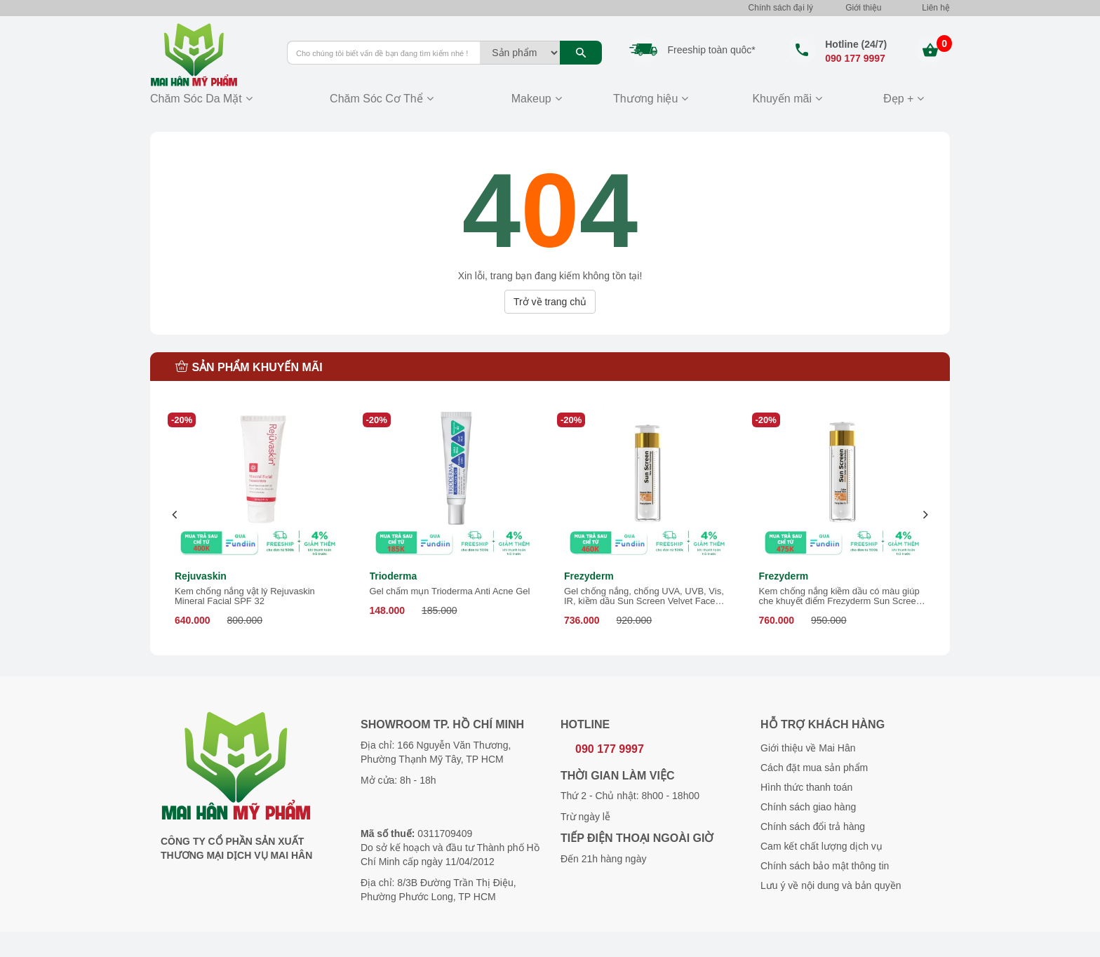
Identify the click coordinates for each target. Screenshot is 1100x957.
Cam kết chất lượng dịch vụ (821, 846)
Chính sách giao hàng (808, 806)
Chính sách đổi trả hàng (812, 826)
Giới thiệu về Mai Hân (807, 748)
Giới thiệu (863, 8)
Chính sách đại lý (781, 8)
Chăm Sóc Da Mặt (196, 99)
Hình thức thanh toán (806, 787)
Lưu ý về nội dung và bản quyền (830, 885)
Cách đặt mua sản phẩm (814, 767)
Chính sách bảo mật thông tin (824, 865)
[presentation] (175, 514)
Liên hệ (936, 8)
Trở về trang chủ (550, 301)
